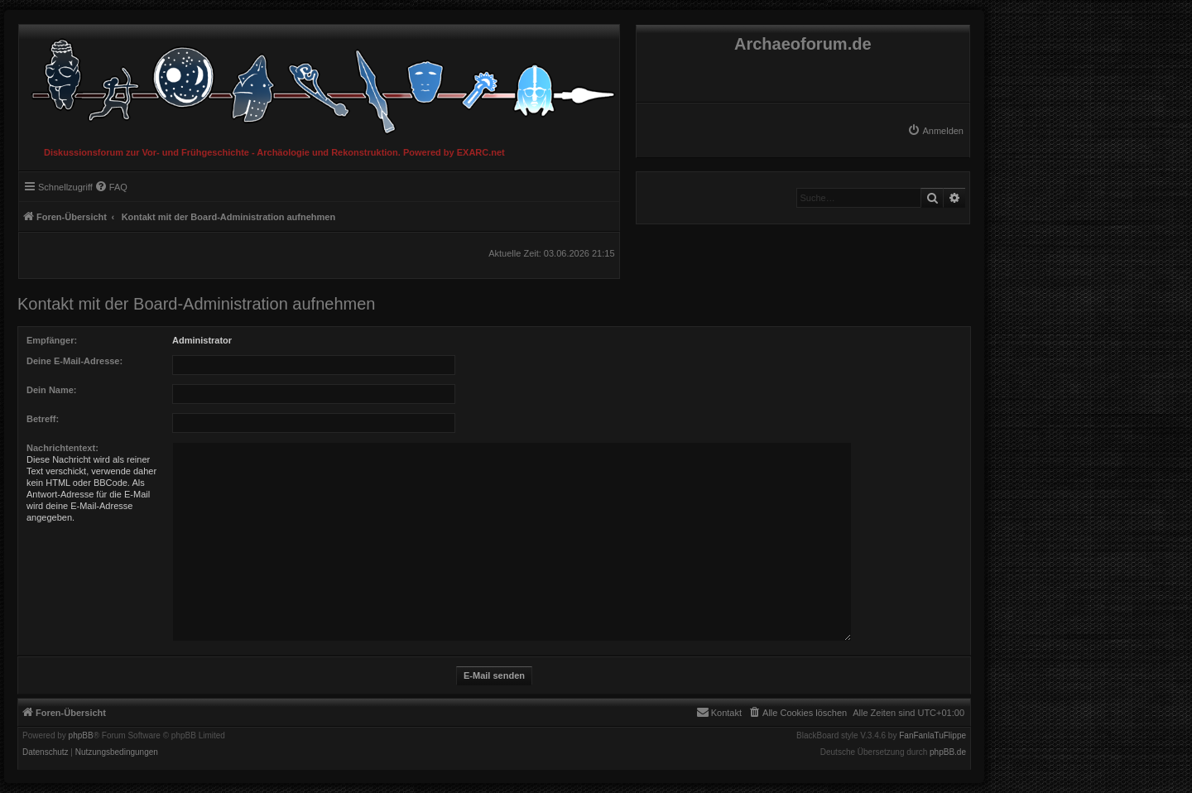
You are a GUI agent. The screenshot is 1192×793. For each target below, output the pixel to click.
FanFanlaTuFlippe (932, 736)
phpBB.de (948, 752)
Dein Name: (51, 390)
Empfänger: (51, 340)
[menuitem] (935, 131)
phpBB (81, 736)
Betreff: (42, 419)
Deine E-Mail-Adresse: (74, 361)
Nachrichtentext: (62, 448)
